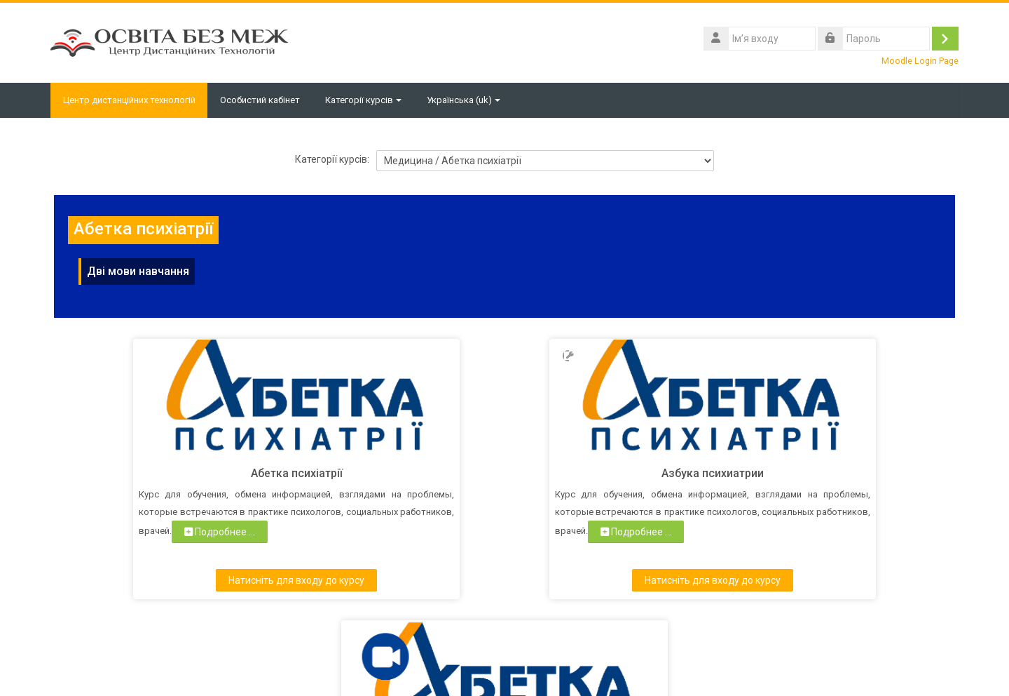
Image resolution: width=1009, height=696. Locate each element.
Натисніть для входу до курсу (216, 580)
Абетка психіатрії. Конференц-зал (792, 473)
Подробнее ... (188, 549)
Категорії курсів (367, 100)
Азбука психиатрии (504, 473)
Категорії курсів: (332, 159)
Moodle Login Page (920, 60)
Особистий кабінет (263, 100)
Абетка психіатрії (217, 473)
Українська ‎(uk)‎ (467, 100)
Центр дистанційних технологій (130, 100)
